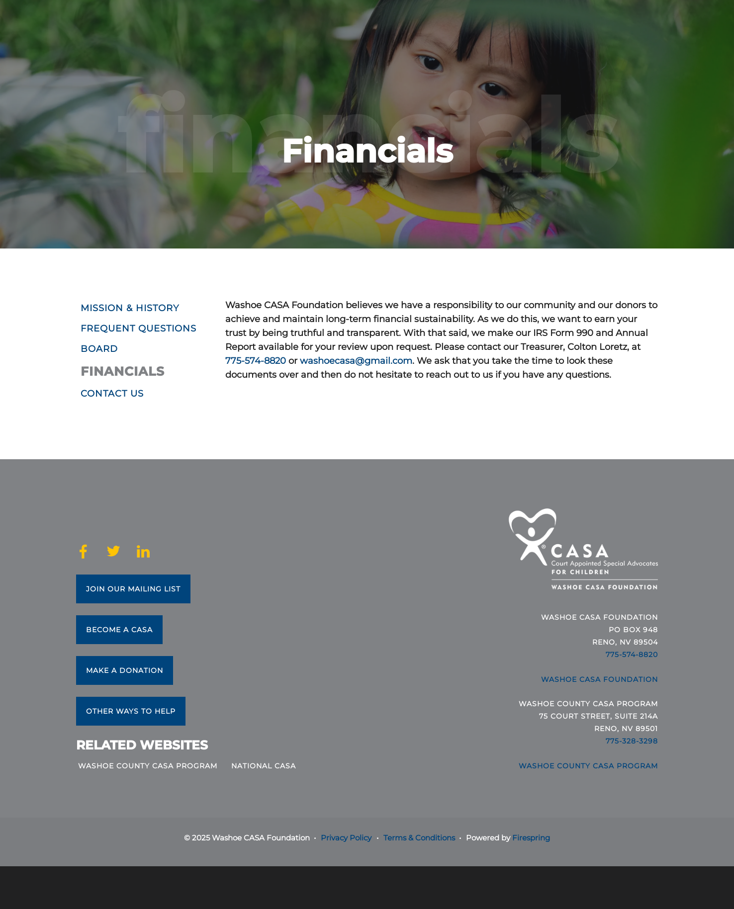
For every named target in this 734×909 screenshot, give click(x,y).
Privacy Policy (346, 837)
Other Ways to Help (131, 711)
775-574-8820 (255, 360)
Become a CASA (119, 629)
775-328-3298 (632, 741)
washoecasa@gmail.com (356, 360)
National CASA (263, 765)
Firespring (531, 837)
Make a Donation (124, 670)
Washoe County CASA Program (147, 765)
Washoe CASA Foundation (599, 679)
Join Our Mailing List (133, 588)
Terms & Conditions (419, 837)
